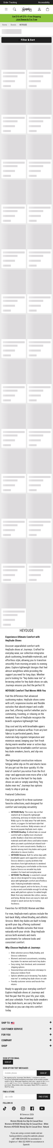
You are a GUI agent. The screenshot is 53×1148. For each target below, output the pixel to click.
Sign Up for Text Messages (15, 1068)
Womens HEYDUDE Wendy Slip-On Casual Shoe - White (26, 1124)
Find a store (8, 1092)
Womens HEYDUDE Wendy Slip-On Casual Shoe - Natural (26, 1127)
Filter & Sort (26, 39)
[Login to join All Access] (26, 16)
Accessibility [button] (44, 2)
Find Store (43, 1097)
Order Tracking (10, 2)
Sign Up (8, 1062)
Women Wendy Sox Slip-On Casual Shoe (26, 1121)
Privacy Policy (17, 1083)
